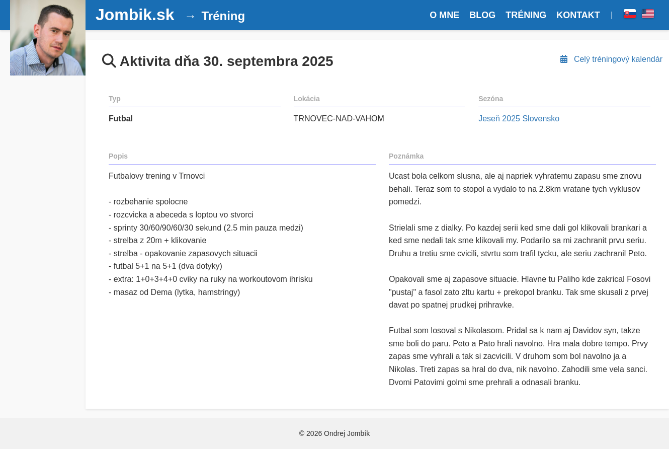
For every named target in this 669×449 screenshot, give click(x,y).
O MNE (444, 15)
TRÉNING (526, 15)
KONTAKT (578, 15)
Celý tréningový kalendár (610, 59)
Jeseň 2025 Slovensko (518, 118)
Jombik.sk (135, 15)
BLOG (482, 15)
